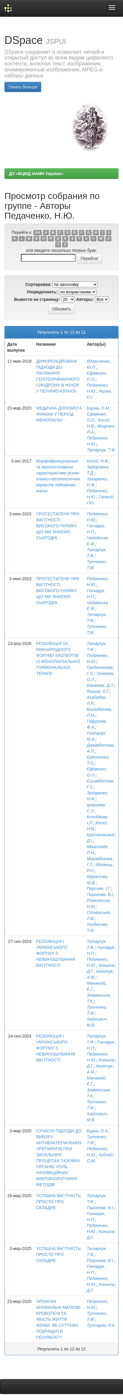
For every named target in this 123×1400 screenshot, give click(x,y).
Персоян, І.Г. (99, 888)
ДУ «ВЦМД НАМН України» (36, 173)
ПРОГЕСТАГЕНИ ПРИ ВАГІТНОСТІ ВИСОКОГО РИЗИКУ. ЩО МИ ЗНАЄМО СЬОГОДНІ (57, 525)
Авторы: (85, 299)
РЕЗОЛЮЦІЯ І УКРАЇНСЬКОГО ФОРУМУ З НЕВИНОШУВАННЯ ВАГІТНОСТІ (55, 953)
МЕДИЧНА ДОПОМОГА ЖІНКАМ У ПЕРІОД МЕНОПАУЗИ (59, 414)
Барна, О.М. (98, 408)
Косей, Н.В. (98, 461)
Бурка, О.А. (98, 1130)
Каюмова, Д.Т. (100, 685)
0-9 (37, 233)
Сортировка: (38, 284)
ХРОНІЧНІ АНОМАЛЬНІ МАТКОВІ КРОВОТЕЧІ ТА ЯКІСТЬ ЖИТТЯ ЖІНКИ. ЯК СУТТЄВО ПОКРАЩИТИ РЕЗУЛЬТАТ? (58, 1319)
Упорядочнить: (42, 292)
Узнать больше (22, 87)
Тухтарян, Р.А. (101, 1325)
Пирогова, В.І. (100, 894)
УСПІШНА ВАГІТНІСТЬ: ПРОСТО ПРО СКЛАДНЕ (59, 1201)
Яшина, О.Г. (98, 691)
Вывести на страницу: (37, 299)
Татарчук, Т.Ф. (101, 450)
